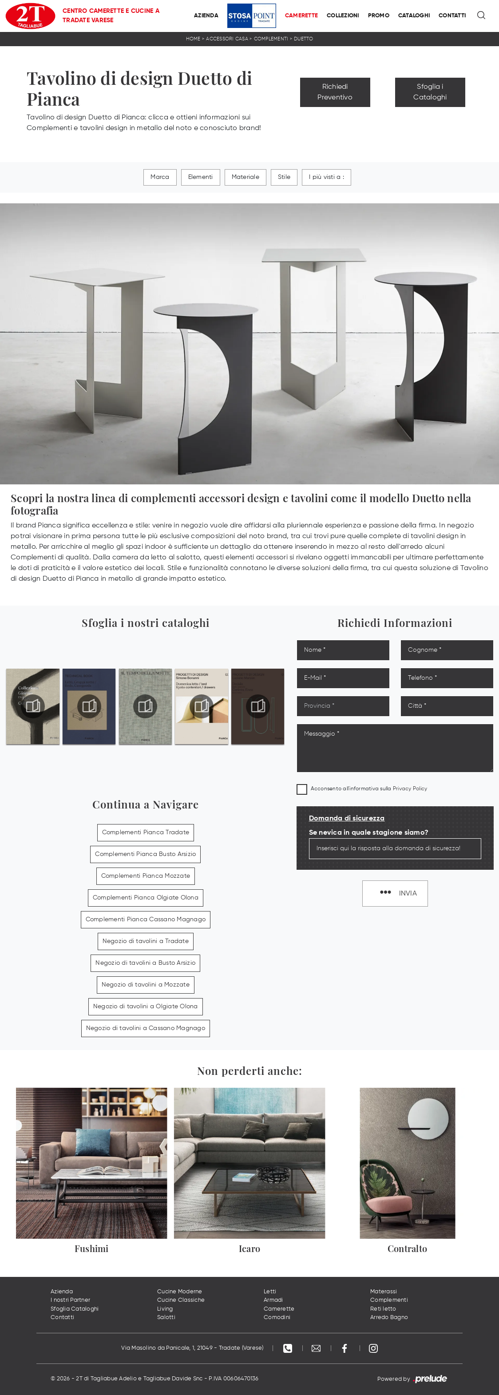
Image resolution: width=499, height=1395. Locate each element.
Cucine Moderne (179, 1292)
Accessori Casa (227, 38)
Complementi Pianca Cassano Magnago (146, 919)
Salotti (166, 1317)
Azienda (206, 16)
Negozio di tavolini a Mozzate (146, 985)
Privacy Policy (410, 789)
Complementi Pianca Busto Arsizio (145, 854)
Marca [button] (159, 177)
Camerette (301, 16)
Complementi (271, 38)
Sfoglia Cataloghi (75, 1309)
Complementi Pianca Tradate (146, 832)
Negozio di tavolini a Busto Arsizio (145, 963)
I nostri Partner (70, 1300)
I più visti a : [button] (326, 177)
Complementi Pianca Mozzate (145, 876)
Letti (270, 1292)
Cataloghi (414, 16)
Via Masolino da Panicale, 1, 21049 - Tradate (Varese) (192, 1348)
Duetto (303, 38)
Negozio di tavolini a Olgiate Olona (145, 1006)
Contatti (452, 16)
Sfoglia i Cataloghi (430, 92)
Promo (378, 16)
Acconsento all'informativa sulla (369, 789)
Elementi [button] (200, 177)
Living (165, 1309)
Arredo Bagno (389, 1317)
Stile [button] (284, 177)
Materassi (383, 1292)
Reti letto (383, 1309)
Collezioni (343, 16)
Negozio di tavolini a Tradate (146, 941)
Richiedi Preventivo (334, 92)
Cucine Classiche (181, 1300)
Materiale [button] (245, 177)
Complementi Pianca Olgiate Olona (145, 898)
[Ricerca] (482, 16)
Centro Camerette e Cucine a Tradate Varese (111, 16)
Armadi (273, 1300)
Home (193, 38)
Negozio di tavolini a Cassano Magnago (145, 1028)
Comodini (277, 1317)
